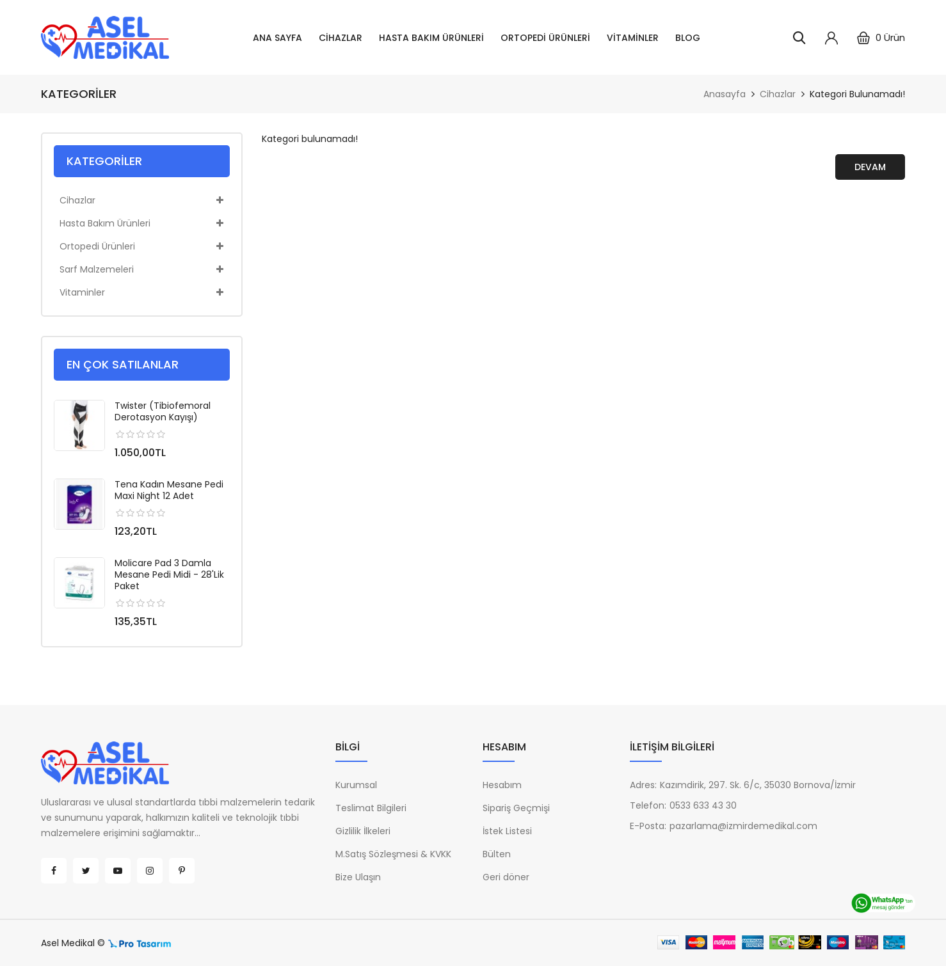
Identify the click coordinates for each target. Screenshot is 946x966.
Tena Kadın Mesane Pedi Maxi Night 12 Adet (169, 490)
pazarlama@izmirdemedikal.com (743, 826)
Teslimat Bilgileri (370, 808)
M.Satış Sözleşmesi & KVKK (393, 854)
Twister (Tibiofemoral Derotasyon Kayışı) (163, 411)
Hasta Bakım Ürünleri (431, 37)
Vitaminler (633, 37)
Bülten (497, 854)
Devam (870, 167)
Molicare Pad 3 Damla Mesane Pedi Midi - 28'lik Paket (169, 574)
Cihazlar (340, 37)
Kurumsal (356, 785)
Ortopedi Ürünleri (545, 37)
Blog (687, 37)
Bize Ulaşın (358, 877)
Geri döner (506, 877)
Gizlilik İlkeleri (362, 831)
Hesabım (502, 785)
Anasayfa (724, 94)
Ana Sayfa (277, 37)
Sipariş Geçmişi (516, 808)
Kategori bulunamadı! (857, 94)
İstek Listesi (507, 831)
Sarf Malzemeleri (141, 269)
